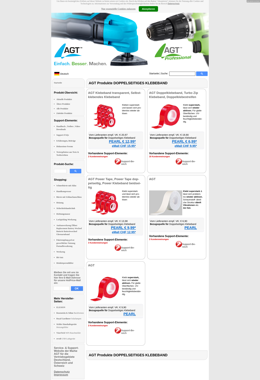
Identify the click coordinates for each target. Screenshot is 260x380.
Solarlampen (68, 318)
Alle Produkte (62, 108)
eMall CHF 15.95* (124, 146)
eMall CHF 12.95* (124, 232)
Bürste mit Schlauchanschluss (69, 197)
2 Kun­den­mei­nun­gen (98, 156)
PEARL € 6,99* (184, 141)
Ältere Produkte (63, 104)
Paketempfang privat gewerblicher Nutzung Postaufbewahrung (65, 243)
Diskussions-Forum (64, 146)
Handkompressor (63, 191)
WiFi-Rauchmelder (68, 333)
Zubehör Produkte (64, 113)
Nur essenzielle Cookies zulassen (118, 8)
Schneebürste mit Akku (66, 185)
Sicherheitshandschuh (65, 208)
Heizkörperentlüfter (64, 263)
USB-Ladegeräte (65, 339)
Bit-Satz (59, 257)
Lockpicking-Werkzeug (66, 219)
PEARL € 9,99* (123, 228)
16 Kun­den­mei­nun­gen (159, 156)
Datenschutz (173, 3)
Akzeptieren (148, 8)
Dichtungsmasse (63, 214)
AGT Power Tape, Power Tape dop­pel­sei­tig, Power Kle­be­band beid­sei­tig (114, 183)
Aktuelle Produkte (64, 99)
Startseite (154, 73)
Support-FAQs (62, 135)
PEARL (190, 228)
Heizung (60, 203)
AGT (152, 179)
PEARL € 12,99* (122, 141)
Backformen (70, 313)
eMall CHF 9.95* (186, 146)
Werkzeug (60, 252)
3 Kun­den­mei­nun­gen (98, 243)
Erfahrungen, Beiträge (66, 141)
